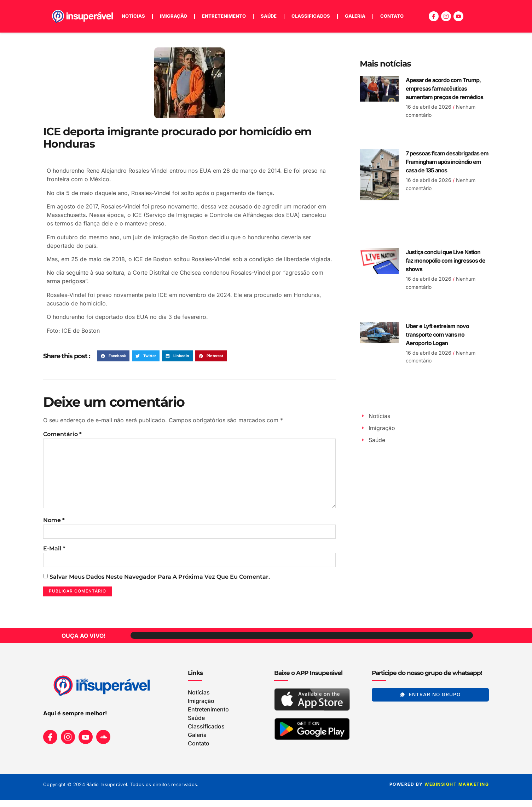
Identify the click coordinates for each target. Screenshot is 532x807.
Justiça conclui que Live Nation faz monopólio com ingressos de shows (445, 260)
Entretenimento (224, 16)
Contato (392, 16)
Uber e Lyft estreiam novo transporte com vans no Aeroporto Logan (437, 334)
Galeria (355, 16)
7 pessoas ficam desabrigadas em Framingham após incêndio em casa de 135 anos (447, 162)
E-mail (54, 553)
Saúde (269, 16)
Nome (54, 524)
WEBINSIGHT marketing (456, 791)
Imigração (173, 16)
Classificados (310, 16)
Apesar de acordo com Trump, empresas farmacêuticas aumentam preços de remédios (444, 88)
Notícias (133, 16)
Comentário (62, 434)
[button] (113, 356)
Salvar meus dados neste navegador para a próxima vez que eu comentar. (160, 582)
